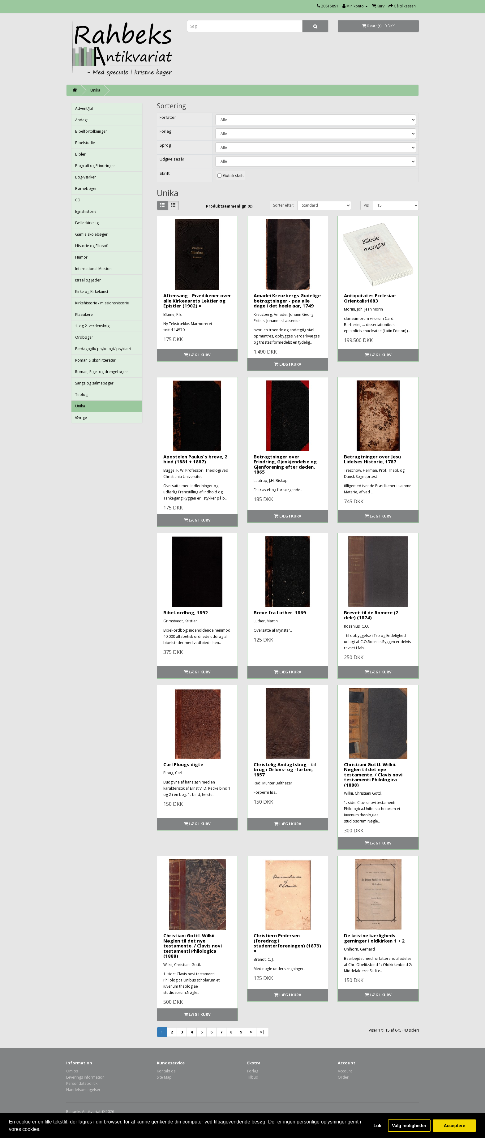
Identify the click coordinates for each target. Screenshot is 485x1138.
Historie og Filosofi (91, 245)
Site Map (164, 1077)
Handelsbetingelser (83, 1089)
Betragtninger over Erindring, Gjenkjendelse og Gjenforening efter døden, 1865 (285, 464)
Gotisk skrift (233, 175)
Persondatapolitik (81, 1083)
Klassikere (84, 314)
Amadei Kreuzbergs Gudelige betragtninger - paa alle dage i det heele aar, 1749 (287, 300)
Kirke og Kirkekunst (91, 291)
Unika (95, 90)
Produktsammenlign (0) (229, 206)
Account (345, 1071)
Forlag (252, 1071)
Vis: (367, 205)
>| (262, 1032)
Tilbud (252, 1077)
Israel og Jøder (88, 280)
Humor (81, 257)
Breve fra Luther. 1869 (280, 612)
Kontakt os (166, 1071)
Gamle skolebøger (91, 234)
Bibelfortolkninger (91, 131)
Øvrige (81, 417)
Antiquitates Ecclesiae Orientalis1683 (370, 298)
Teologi (81, 394)
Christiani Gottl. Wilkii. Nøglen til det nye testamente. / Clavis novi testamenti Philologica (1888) (373, 774)
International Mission (93, 268)
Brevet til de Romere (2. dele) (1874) (372, 615)
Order (343, 1077)
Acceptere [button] (454, 1125)
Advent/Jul (84, 108)
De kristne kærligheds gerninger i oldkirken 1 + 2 (374, 938)
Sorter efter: (283, 205)
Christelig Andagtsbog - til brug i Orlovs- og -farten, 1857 (285, 769)
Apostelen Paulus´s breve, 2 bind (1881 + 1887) (195, 459)
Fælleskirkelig (87, 222)
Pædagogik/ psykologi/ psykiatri (103, 348)
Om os (72, 1071)
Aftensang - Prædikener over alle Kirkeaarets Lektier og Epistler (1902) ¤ (197, 300)
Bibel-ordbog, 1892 (185, 612)
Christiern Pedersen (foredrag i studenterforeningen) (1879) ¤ (287, 943)
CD (77, 200)
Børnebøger (86, 188)
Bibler (80, 154)
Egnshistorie (86, 211)
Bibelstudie (85, 142)
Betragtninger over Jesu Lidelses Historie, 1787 (372, 459)
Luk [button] (378, 1125)
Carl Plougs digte (183, 764)
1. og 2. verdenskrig (92, 326)
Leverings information (85, 1077)
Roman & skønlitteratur (95, 360)
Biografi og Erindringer (95, 165)
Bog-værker (85, 177)
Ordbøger (84, 337)
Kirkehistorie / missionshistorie (102, 303)
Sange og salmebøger (94, 383)
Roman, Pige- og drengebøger (101, 371)
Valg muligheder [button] (409, 1125)
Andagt (81, 119)
